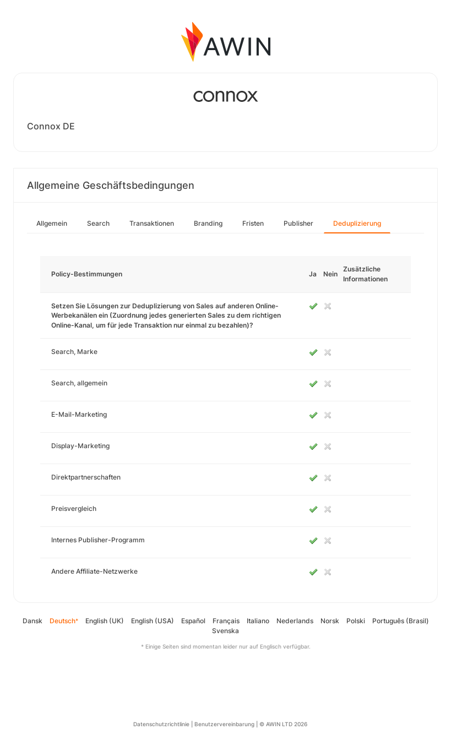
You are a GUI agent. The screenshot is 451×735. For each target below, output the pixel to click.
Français (226, 621)
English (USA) (152, 621)
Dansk (32, 621)
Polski (355, 621)
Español (193, 621)
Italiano (258, 621)
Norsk (329, 621)
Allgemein (51, 223)
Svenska (225, 631)
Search (98, 223)
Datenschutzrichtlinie (161, 724)
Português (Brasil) (400, 621)
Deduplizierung (357, 223)
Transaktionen (151, 223)
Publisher (298, 223)
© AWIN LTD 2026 (283, 724)
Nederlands (294, 621)
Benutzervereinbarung (224, 724)
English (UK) (104, 621)
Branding (208, 223)
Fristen (253, 223)
